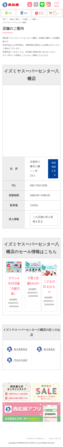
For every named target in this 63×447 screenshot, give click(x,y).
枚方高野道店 (20, 349)
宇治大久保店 (20, 360)
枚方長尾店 (49, 349)
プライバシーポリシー (36, 438)
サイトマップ (55, 438)
